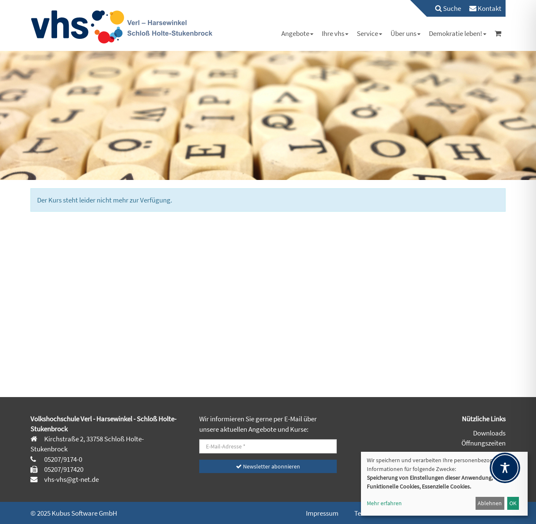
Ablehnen (490, 503)
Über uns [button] (406, 33)
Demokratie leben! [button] (457, 33)
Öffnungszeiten (483, 443)
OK (512, 503)
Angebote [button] (297, 33)
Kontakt (485, 8)
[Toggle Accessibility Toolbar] (505, 467)
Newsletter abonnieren (268, 466)
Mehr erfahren (384, 503)
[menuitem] (444, 8)
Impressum (322, 513)
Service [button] (369, 33)
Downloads (489, 433)
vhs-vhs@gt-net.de (71, 479)
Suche (448, 8)
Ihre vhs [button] (335, 33)
